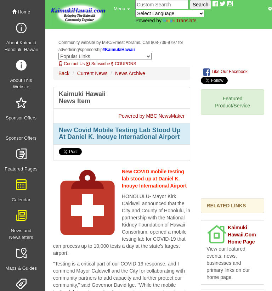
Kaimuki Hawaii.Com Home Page (242, 235)
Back (63, 73)
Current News (92, 73)
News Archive (130, 73)
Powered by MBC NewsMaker (152, 116)
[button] (121, 9)
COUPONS (123, 63)
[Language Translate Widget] (169, 13)
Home (21, 12)
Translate (180, 20)
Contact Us (71, 63)
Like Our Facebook (225, 72)
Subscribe (98, 63)
